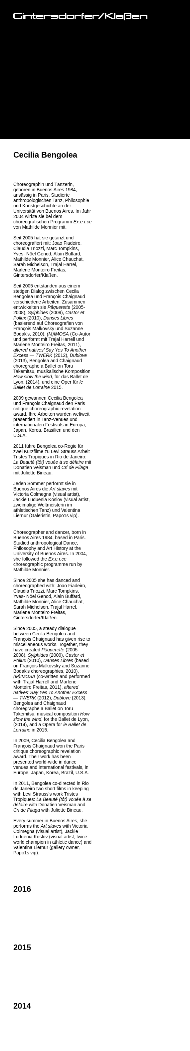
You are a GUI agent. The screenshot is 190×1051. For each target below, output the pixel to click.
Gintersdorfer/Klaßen (80, 17)
